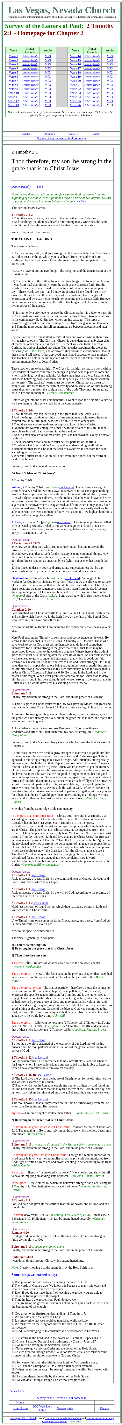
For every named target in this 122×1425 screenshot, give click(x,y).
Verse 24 (75, 97)
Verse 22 (75, 88)
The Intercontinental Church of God (63, 1418)
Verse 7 (13, 80)
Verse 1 (13, 56)
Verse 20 (75, 80)
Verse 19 (75, 76)
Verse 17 (75, 68)
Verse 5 (13, 72)
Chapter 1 (27, 133)
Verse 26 (75, 105)
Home (20, 1402)
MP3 (48, 56)
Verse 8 (13, 84)
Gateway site (65, 1408)
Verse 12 (13, 101)
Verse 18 (75, 72)
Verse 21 (75, 84)
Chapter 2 (50, 133)
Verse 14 (75, 56)
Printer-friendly (30, 56)
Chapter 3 (73, 133)
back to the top (17, 1390)
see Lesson (66, 487)
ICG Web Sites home (42, 1408)
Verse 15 (75, 60)
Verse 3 (13, 64)
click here (80, 201)
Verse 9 (13, 88)
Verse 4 (13, 68)
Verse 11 (13, 97)
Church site (20, 1408)
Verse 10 (13, 93)
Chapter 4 (97, 133)
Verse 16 (75, 64)
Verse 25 (75, 101)
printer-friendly (21, 186)
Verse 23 (75, 93)
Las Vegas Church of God (23, 1418)
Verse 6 (13, 76)
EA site (104, 1408)
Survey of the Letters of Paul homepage (61, 138)
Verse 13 (13, 105)
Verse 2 (13, 60)
